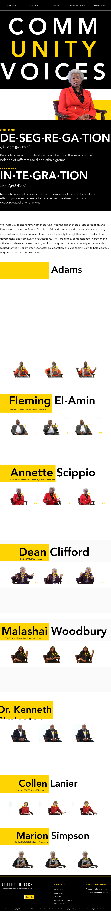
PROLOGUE (58, 893)
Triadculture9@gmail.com (96, 889)
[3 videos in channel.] (55, 368)
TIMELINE (57, 896)
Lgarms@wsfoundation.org (97, 892)
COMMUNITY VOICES (63, 900)
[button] (55, 5)
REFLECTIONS (59, 903)
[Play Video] (23, 368)
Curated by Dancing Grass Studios (97, 909)
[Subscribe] (29, 897)
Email (1, 894)
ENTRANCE (58, 889)
